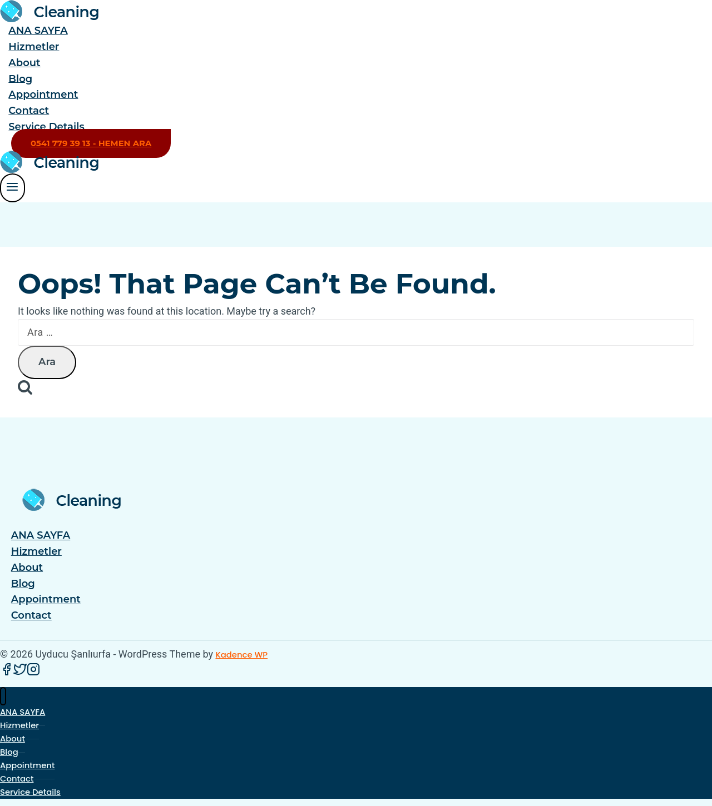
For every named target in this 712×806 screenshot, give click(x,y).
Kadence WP (241, 654)
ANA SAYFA (37, 30)
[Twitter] (20, 673)
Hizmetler (33, 47)
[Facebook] (6, 673)
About (24, 63)
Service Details (46, 127)
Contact (28, 111)
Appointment (43, 94)
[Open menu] (12, 187)
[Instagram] (33, 673)
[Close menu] (3, 696)
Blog (20, 78)
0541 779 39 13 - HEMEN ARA (91, 143)
